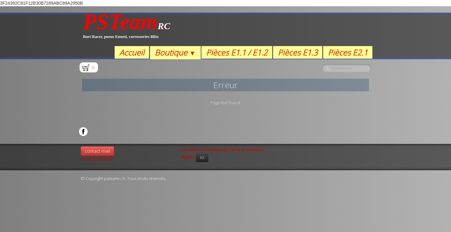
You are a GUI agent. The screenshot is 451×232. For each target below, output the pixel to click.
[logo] (126, 29)
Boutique (175, 52)
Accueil (131, 52)
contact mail (97, 151)
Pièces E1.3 (298, 52)
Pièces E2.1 (348, 52)
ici (202, 157)
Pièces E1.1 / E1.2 (236, 52)
